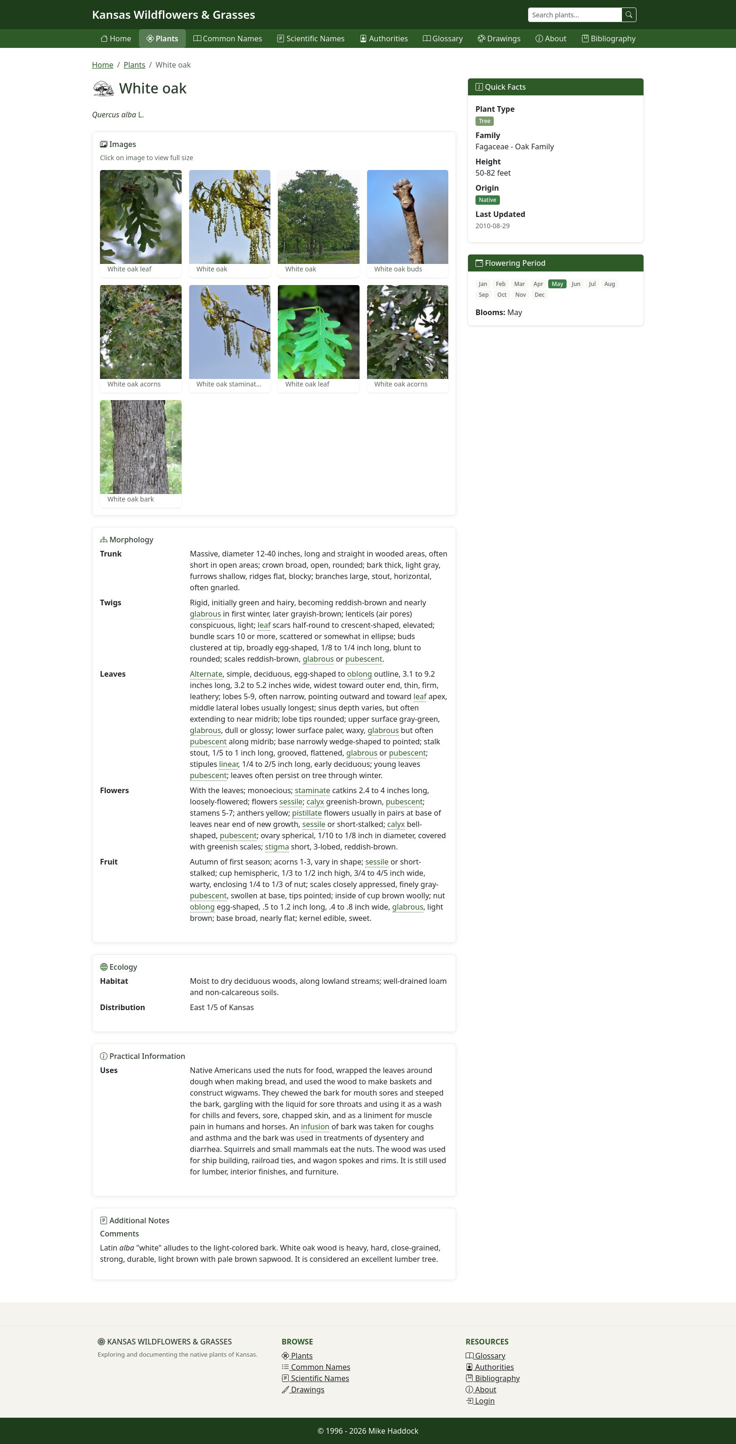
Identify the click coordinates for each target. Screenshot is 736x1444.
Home (115, 38)
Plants (162, 38)
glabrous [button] (205, 614)
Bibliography (609, 38)
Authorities (384, 38)
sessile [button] (290, 801)
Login (480, 1401)
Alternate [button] (206, 674)
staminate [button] (312, 790)
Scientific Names (311, 38)
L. (141, 114)
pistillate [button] (307, 813)
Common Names (227, 38)
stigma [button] (277, 847)
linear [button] (228, 764)
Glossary (443, 38)
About (551, 38)
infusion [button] (315, 1126)
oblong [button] (359, 674)
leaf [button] (264, 625)
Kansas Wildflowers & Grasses (173, 14)
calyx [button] (315, 801)
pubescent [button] (364, 659)
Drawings (499, 38)
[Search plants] (575, 15)
